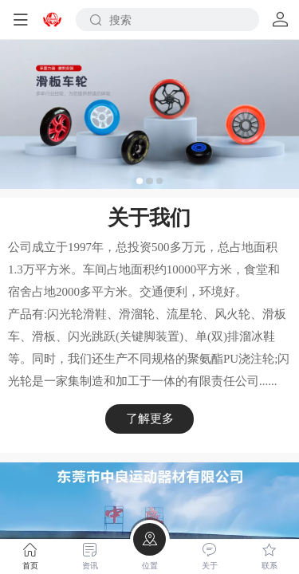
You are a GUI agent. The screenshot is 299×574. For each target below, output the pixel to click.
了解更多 (150, 418)
